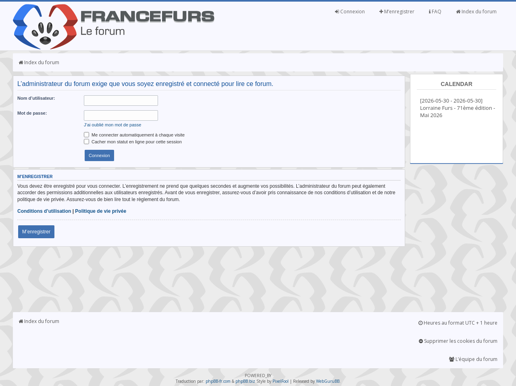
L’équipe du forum (473, 359)
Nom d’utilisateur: (36, 98)
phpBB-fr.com (218, 381)
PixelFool (281, 381)
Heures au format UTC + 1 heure (457, 322)
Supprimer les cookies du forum (458, 341)
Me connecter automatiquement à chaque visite (134, 134)
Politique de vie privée (100, 211)
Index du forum (476, 11)
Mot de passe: (32, 113)
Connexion (350, 11)
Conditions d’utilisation (44, 211)
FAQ (435, 11)
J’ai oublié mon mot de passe (112, 124)
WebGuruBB (327, 381)
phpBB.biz (245, 381)
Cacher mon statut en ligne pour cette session (133, 141)
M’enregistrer (396, 11)
